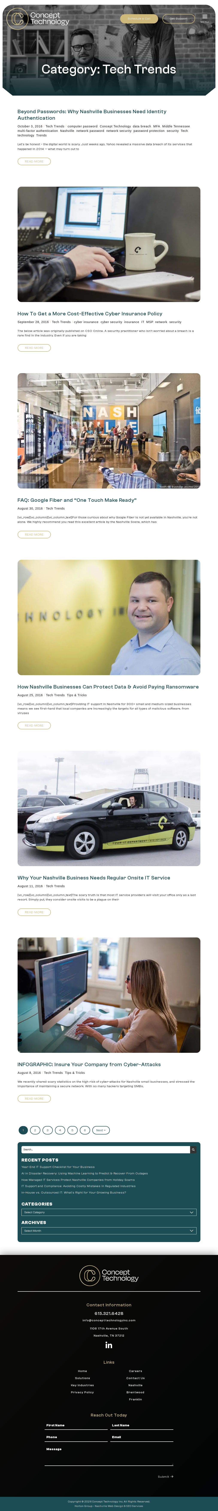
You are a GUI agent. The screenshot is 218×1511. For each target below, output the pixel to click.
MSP (149, 322)
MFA (156, 126)
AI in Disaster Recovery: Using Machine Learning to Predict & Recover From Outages (84, 1173)
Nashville (67, 131)
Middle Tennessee (176, 126)
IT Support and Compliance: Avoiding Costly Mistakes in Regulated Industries (78, 1186)
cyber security (111, 322)
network (161, 322)
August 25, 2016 (30, 695)
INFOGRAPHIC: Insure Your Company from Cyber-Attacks (89, 1064)
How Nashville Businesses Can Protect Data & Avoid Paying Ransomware (108, 687)
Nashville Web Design (109, 1506)
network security (119, 131)
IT (142, 322)
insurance (131, 322)
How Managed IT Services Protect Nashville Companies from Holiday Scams (78, 1180)
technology (26, 135)
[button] (205, 18)
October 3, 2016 (30, 126)
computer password (83, 126)
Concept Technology (115, 126)
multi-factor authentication (38, 131)
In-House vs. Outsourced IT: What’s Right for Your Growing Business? (73, 1192)
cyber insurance (86, 322)
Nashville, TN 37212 (109, 1335)
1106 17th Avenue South (109, 1328)
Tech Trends (55, 126)
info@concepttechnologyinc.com (109, 1320)
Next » (101, 1130)
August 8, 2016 (29, 1072)
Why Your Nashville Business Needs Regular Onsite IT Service (94, 878)
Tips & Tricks (77, 695)
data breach (142, 126)
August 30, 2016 (30, 508)
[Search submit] (193, 1149)
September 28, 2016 (33, 322)
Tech (184, 131)
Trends (41, 135)
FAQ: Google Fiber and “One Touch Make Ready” (77, 500)
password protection (149, 131)
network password (90, 131)
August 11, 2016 (30, 886)
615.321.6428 (109, 1313)
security (173, 131)
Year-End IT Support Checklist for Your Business (58, 1167)
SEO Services (134, 1506)
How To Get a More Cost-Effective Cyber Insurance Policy (90, 314)
